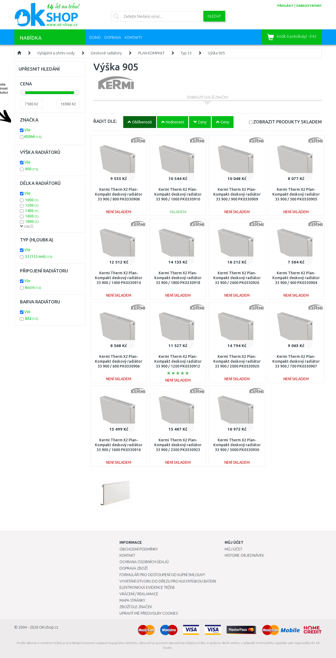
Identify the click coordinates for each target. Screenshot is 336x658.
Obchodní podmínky (138, 549)
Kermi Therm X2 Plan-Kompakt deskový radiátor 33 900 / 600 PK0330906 (118, 361)
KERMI (33, 136)
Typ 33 (186, 53)
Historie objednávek (244, 555)
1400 (32, 211)
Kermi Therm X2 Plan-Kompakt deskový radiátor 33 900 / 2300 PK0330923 (178, 445)
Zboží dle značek (135, 607)
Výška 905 (216, 53)
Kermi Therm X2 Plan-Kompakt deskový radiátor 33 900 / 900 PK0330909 (237, 194)
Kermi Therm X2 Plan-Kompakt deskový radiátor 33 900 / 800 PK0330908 (118, 194)
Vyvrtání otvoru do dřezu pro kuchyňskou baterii (167, 581)
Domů (95, 37)
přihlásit (285, 5)
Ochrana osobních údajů (144, 562)
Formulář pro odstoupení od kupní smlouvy (162, 575)
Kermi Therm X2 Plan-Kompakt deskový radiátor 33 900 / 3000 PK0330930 (237, 445)
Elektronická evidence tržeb (147, 587)
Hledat (214, 16)
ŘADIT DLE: (105, 121)
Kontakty (133, 37)
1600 (32, 216)
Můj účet (233, 549)
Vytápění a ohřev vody (56, 53)
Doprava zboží (133, 568)
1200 (32, 205)
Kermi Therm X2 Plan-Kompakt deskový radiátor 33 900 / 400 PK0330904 (296, 278)
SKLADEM (287, 121)
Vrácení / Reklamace (138, 594)
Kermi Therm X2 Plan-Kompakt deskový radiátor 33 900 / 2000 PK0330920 (237, 361)
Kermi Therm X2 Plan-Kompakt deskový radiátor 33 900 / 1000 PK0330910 (178, 194)
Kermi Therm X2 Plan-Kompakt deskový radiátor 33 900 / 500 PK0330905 (296, 194)
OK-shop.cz (48, 627)
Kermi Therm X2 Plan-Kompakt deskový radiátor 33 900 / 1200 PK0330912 (178, 361)
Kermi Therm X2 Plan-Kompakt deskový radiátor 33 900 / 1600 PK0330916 (118, 445)
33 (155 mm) (38, 256)
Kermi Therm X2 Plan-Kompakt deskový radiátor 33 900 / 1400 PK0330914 (118, 278)
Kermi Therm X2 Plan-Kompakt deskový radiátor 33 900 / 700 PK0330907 (296, 361)
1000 (32, 200)
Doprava (112, 37)
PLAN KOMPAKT (151, 53)
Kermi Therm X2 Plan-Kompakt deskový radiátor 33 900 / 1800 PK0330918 (178, 278)
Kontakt (127, 555)
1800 (32, 221)
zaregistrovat (309, 5)
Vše (27, 130)
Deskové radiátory (106, 53)
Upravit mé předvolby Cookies (148, 613)
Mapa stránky (132, 600)
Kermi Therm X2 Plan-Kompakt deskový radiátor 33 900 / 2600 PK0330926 (237, 278)
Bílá (31, 318)
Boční (33, 287)
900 (31, 169)
